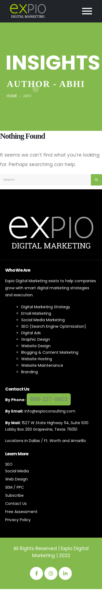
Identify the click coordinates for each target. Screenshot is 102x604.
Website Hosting (36, 359)
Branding (29, 372)
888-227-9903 (48, 399)
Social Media (17, 471)
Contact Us (16, 503)
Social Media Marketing (43, 320)
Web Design (16, 479)
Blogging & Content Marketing (49, 352)
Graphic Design (35, 339)
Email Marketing (36, 313)
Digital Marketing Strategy (45, 307)
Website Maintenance (42, 365)
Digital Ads (31, 333)
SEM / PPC (14, 487)
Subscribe (14, 495)
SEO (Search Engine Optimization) (53, 326)
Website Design (36, 346)
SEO (9, 464)
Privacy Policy (18, 519)
